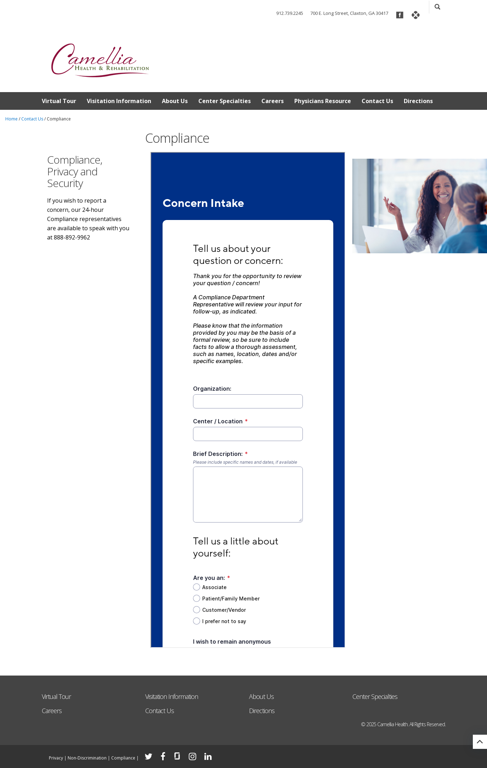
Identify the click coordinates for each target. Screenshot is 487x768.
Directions (418, 101)
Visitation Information (119, 101)
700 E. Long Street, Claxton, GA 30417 (349, 13)
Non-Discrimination (87, 758)
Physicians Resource (322, 101)
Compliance (123, 758)
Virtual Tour (59, 101)
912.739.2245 (289, 13)
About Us (175, 101)
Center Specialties (224, 101)
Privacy (56, 758)
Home (11, 119)
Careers (272, 101)
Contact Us (377, 101)
